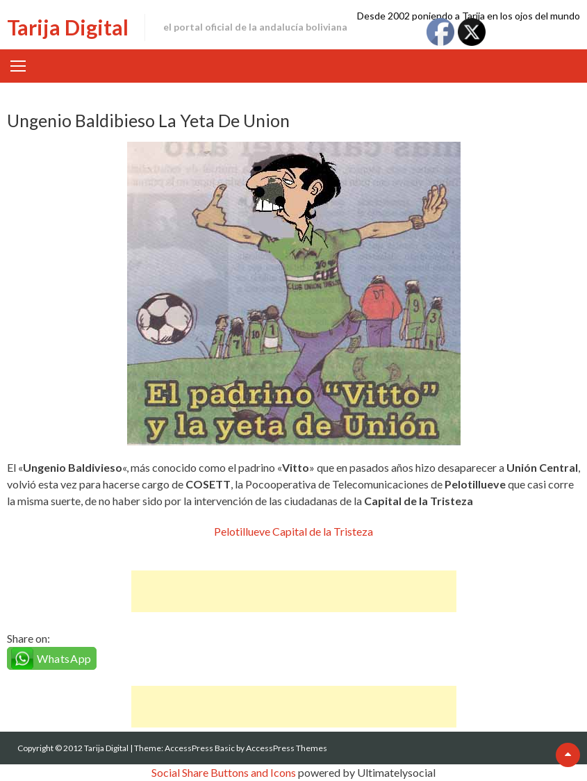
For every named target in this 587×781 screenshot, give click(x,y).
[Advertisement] (293, 591)
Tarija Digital (68, 27)
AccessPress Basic (200, 748)
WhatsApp (64, 658)
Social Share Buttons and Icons (223, 772)
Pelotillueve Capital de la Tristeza (293, 531)
